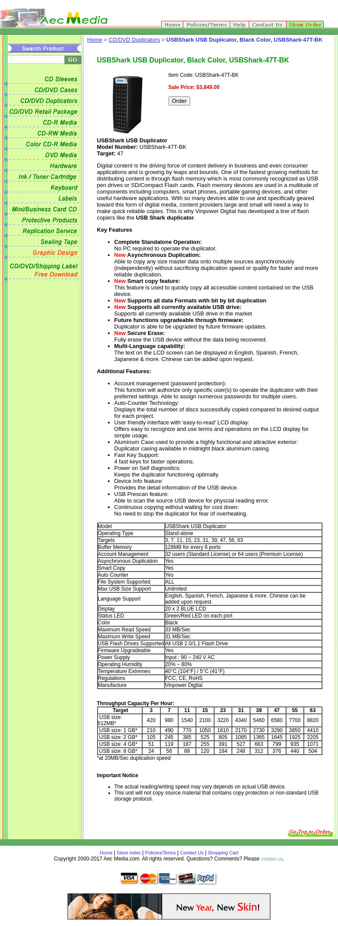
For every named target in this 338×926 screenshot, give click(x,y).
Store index (129, 852)
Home (94, 39)
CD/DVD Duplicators (134, 39)
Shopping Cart (222, 852)
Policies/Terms (160, 852)
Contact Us (192, 852)
